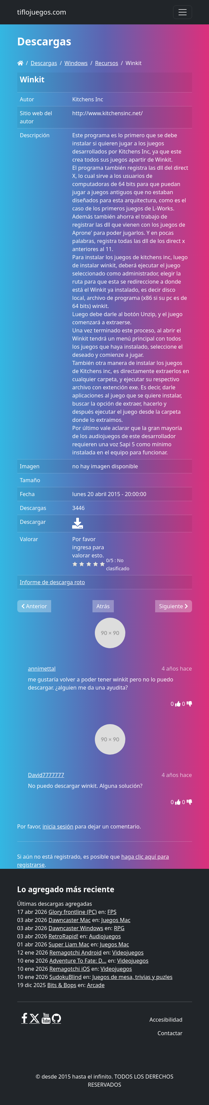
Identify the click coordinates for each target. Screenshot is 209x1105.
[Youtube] (45, 1021)
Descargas (43, 63)
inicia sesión (57, 826)
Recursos (106, 63)
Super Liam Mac (68, 944)
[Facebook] (24, 1021)
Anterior (34, 606)
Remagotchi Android (75, 952)
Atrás (103, 606)
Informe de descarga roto (52, 582)
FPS (112, 912)
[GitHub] (56, 1021)
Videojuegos (128, 952)
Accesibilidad (165, 1019)
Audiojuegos (105, 936)
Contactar (170, 1033)
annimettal (42, 668)
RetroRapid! (63, 936)
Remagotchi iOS (69, 969)
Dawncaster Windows (75, 928)
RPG (119, 928)
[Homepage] (20, 63)
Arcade (96, 985)
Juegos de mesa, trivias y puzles (132, 977)
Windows (75, 63)
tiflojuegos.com (41, 12)
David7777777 (46, 775)
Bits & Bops (62, 985)
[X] (34, 1021)
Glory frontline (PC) (72, 912)
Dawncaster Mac (69, 920)
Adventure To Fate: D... (77, 960)
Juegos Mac (115, 920)
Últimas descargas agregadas (54, 903)
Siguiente (173, 606)
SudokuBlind (65, 977)
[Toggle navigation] (182, 12)
